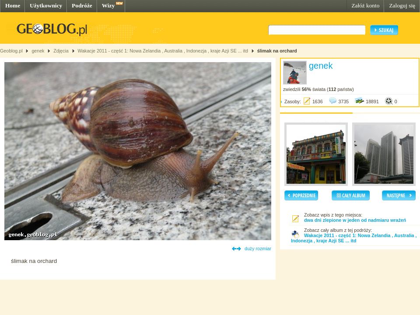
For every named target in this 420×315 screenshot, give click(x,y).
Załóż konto (365, 5)
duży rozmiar (258, 248)
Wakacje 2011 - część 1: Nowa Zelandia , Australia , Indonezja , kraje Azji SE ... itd (162, 50)
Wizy (108, 5)
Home (12, 5)
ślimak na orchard (277, 50)
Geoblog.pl (11, 50)
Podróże (82, 5)
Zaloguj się (402, 5)
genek (38, 50)
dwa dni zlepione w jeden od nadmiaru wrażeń (355, 220)
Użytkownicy (46, 5)
